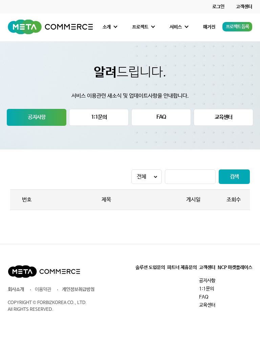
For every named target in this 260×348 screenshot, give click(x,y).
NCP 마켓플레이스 (235, 267)
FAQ (161, 117)
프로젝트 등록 (237, 26)
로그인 (218, 6)
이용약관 (43, 289)
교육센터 (223, 117)
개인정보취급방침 (78, 289)
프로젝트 (140, 27)
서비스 (176, 27)
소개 (107, 27)
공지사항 (36, 117)
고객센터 (244, 6)
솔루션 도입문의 (150, 267)
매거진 (209, 27)
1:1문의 (99, 117)
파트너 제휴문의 (182, 267)
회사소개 (16, 289)
